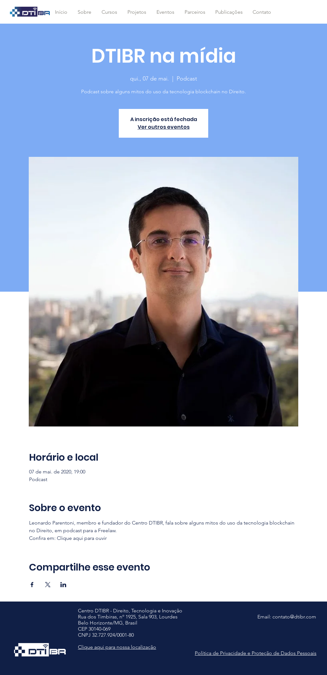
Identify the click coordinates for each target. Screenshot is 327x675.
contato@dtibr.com (294, 617)
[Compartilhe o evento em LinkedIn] (63, 584)
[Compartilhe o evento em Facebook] (32, 584)
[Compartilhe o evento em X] (48, 584)
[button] (109, 12)
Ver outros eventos (164, 127)
